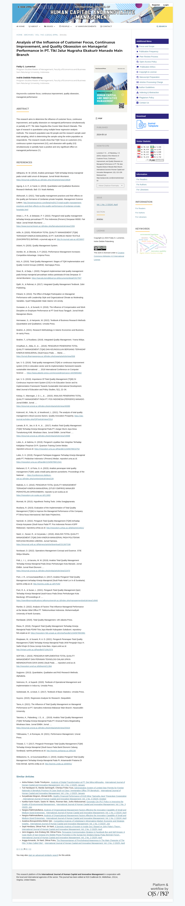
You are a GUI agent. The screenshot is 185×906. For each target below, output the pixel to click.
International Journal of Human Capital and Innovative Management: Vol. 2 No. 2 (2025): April (62, 829)
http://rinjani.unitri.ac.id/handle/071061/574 (34, 650)
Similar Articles (25, 776)
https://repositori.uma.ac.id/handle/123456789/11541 (39, 462)
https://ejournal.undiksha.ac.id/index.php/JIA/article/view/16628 (43, 180)
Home (20, 26)
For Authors (142, 184)
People (64, 26)
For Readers (142, 179)
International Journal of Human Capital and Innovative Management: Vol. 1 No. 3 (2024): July (70, 824)
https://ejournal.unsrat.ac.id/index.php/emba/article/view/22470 (43, 571)
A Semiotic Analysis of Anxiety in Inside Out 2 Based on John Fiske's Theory (88, 826)
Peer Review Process (148, 57)
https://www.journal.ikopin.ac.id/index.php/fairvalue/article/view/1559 (45, 226)
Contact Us (144, 103)
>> (30, 849)
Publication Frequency (148, 51)
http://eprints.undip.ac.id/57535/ (46, 584)
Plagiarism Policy (146, 97)
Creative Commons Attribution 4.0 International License (109, 256)
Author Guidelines (147, 87)
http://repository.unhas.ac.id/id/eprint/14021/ (65, 528)
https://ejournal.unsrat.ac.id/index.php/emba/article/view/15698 (43, 436)
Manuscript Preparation (149, 77)
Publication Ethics (147, 67)
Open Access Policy (148, 62)
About (33, 26)
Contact (106, 26)
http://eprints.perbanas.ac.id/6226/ (61, 751)
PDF (100, 118)
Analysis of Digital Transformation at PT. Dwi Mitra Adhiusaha (77, 782)
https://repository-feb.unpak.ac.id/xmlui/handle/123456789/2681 (58, 633)
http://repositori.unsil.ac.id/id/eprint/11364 (34, 666)
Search (162, 26)
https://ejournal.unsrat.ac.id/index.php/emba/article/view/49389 (43, 406)
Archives (28, 35)
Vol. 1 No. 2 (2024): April (46, 35)
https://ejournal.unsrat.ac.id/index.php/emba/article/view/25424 (43, 728)
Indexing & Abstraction (149, 92)
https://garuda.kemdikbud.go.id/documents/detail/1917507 (56, 278)
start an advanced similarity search (43, 855)
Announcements (86, 26)
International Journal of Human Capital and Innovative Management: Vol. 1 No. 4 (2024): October (64, 799)
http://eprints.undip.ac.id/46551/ (58, 764)
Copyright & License (147, 72)
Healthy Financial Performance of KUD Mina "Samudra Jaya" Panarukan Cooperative (89, 796)
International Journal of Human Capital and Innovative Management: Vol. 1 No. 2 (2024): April (86, 813)
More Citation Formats (109, 185)
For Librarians (142, 190)
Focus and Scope (146, 46)
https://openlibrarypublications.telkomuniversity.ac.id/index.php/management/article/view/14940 (57, 600)
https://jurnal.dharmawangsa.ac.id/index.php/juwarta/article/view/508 (45, 356)
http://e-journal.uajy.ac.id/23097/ (70, 239)
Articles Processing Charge (151, 82)
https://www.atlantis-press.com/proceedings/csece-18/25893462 (54, 373)
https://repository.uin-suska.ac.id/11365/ (33, 495)
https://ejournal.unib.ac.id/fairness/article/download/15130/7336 (43, 544)
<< (17, 849)
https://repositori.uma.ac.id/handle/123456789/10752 (57, 449)
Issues (49, 26)
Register (156, 5)
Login (166, 5)
